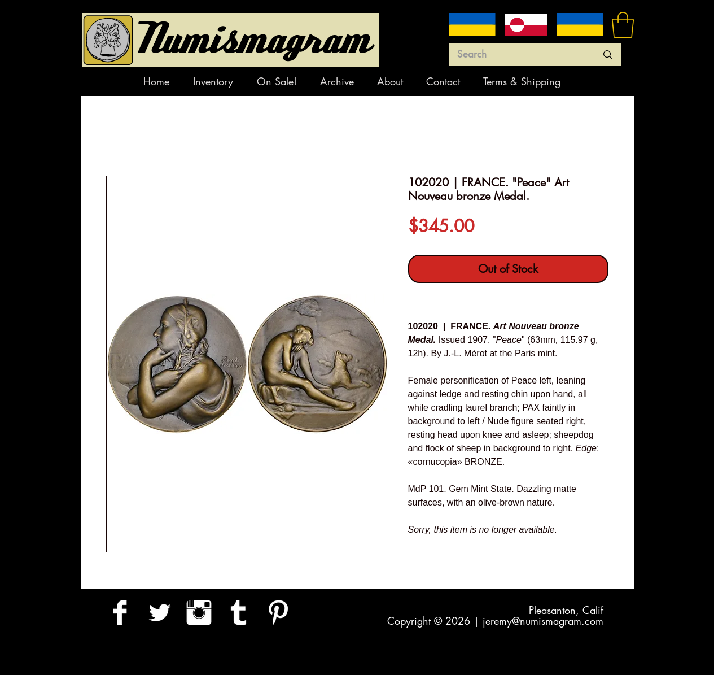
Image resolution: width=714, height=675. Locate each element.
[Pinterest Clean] (278, 612)
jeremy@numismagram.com (543, 621)
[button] (623, 25)
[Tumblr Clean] (238, 612)
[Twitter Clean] (159, 612)
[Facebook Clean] (120, 612)
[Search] (518, 54)
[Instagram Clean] (199, 612)
